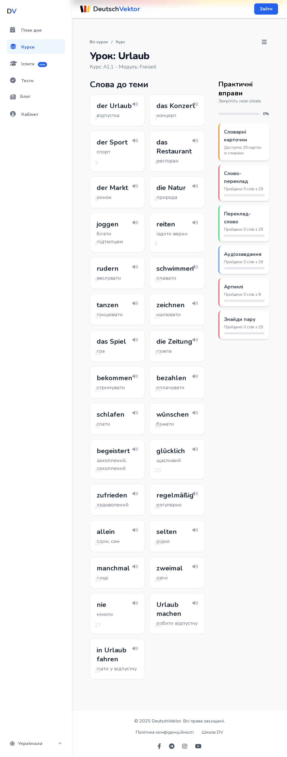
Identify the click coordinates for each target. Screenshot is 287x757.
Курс (120, 42)
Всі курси (99, 42)
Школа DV (212, 732)
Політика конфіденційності (165, 732)
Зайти (266, 9)
